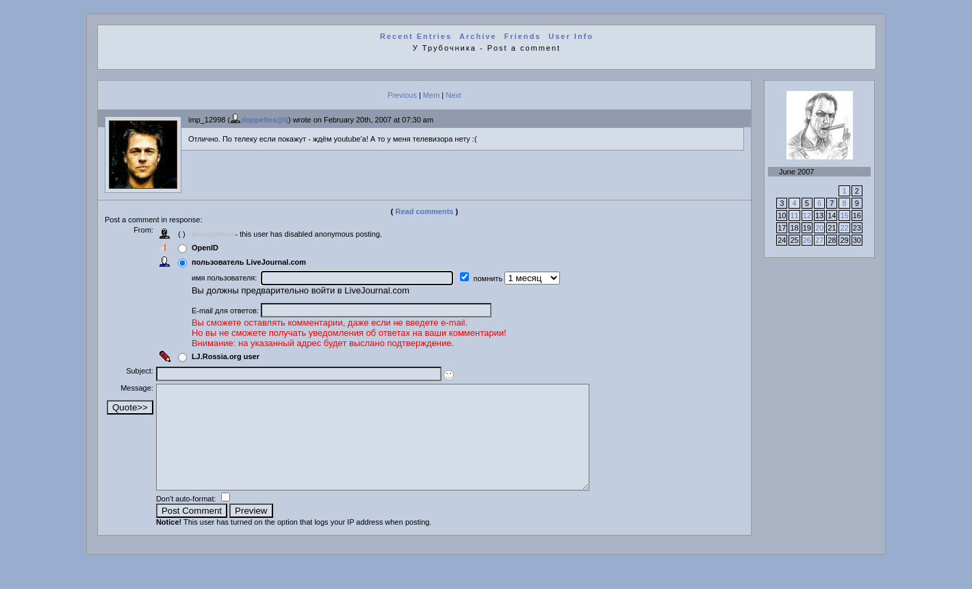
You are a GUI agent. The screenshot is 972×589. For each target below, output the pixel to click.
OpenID (210, 248)
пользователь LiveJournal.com (254, 262)
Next (453, 95)
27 (819, 240)
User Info (570, 36)
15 (844, 215)
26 (807, 240)
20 (819, 228)
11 (794, 215)
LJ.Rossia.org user (231, 356)
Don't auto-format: (193, 519)
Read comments (425, 211)
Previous (402, 95)
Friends (522, 36)
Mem (431, 95)
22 (844, 228)
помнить (494, 278)
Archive (477, 36)
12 (807, 215)
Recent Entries (416, 36)
